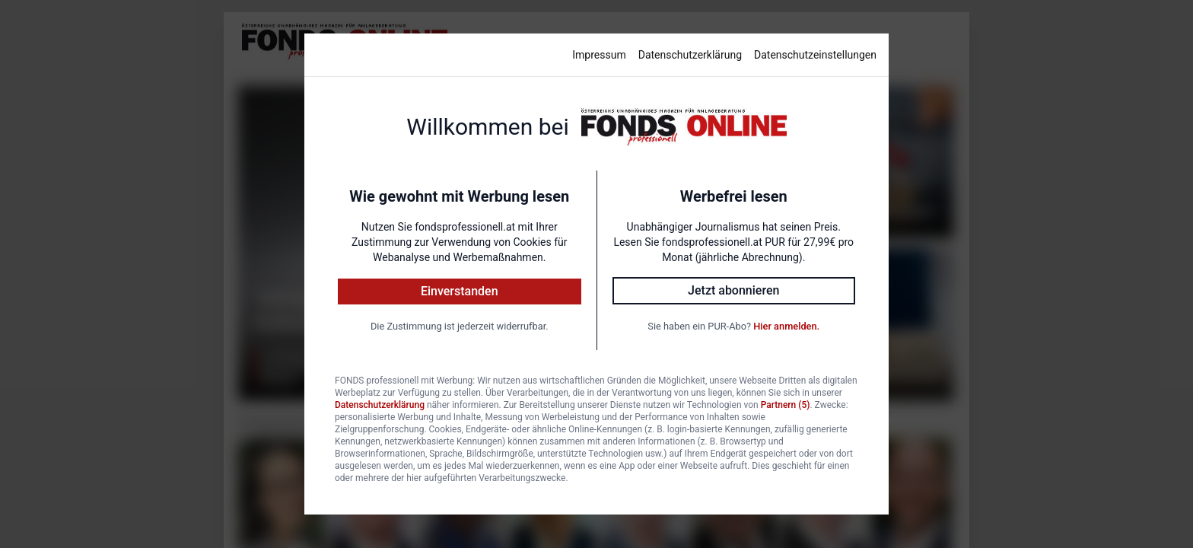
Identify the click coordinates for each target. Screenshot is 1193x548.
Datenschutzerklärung (690, 55)
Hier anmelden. (786, 326)
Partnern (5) (785, 405)
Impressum (598, 55)
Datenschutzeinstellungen (815, 55)
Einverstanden (459, 291)
